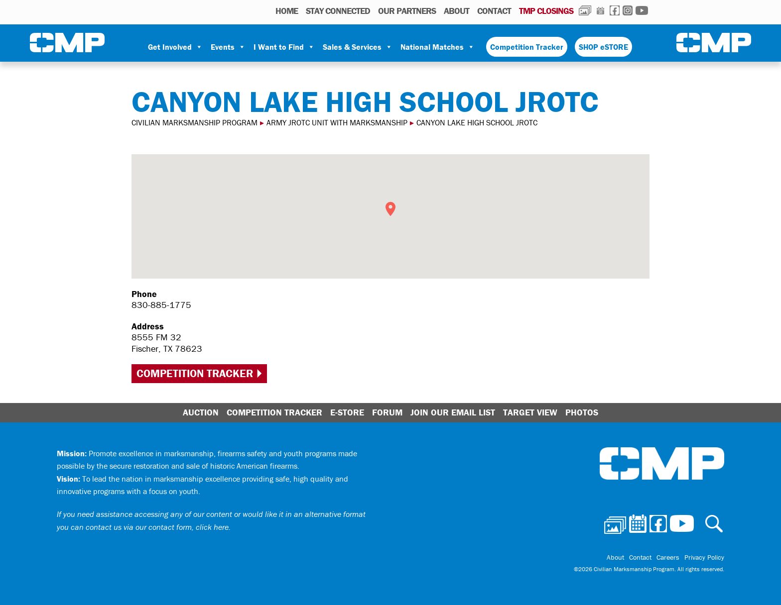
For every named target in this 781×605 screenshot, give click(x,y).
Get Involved (175, 47)
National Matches (437, 47)
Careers (667, 557)
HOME (286, 10)
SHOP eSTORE (603, 47)
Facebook (615, 10)
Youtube (642, 10)
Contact (494, 10)
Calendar (600, 10)
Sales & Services (357, 47)
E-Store (347, 412)
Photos (585, 10)
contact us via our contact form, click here (157, 527)
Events (228, 47)
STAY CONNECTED (338, 10)
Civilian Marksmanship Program (67, 43)
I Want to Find (284, 47)
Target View (530, 412)
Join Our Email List (452, 412)
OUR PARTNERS (407, 10)
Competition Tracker (526, 47)
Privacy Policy (704, 557)
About (456, 10)
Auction (201, 412)
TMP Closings (546, 10)
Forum (387, 412)
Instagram (628, 10)
